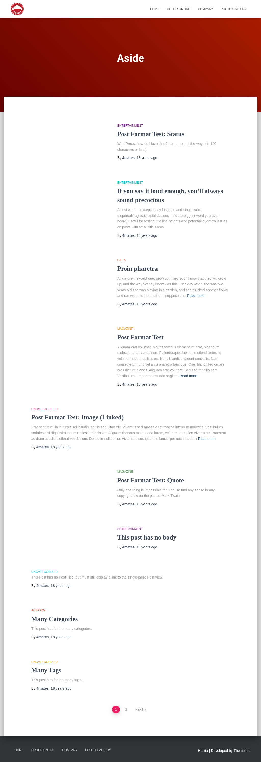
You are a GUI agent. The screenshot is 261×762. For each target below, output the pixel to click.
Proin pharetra (137, 268)
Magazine (125, 329)
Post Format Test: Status (150, 133)
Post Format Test (140, 337)
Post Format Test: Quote (150, 480)
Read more (195, 296)
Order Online (178, 9)
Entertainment (130, 125)
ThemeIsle (242, 750)
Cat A (121, 260)
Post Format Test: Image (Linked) (77, 417)
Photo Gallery (233, 9)
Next (139, 709)
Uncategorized (44, 409)
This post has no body (146, 537)
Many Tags (46, 670)
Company (205, 9)
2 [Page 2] (126, 709)
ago (147, 158)
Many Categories (54, 618)
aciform (38, 610)
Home (154, 9)
